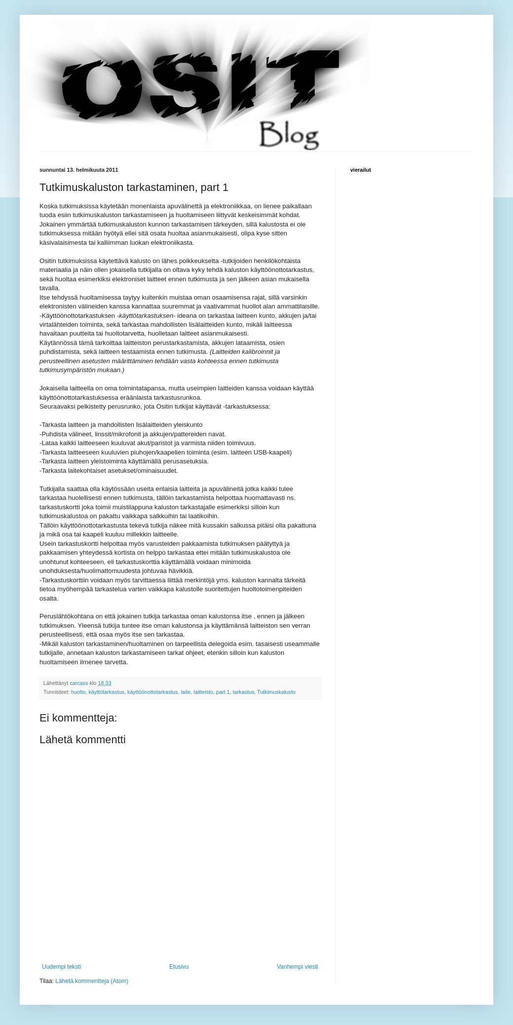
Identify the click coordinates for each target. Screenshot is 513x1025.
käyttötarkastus (106, 692)
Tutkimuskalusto (276, 692)
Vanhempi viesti (297, 966)
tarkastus (244, 692)
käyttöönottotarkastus (152, 692)
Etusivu (178, 966)
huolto (78, 692)
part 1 (223, 692)
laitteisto (204, 692)
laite (186, 692)
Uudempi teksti (61, 966)
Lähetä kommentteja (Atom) (91, 981)
